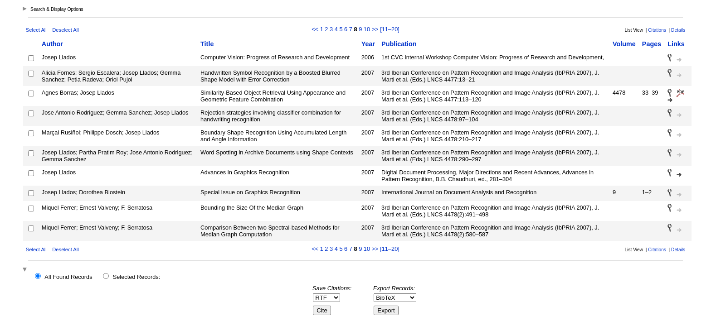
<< (315, 29)
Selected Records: (137, 276)
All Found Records (68, 276)
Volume (624, 44)
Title (207, 44)
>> (375, 29)
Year (368, 44)
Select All (36, 30)
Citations (657, 30)
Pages (651, 44)
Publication (399, 44)
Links (676, 44)
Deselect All (65, 30)
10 (367, 29)
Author (52, 44)
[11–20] (389, 29)
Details (678, 30)
